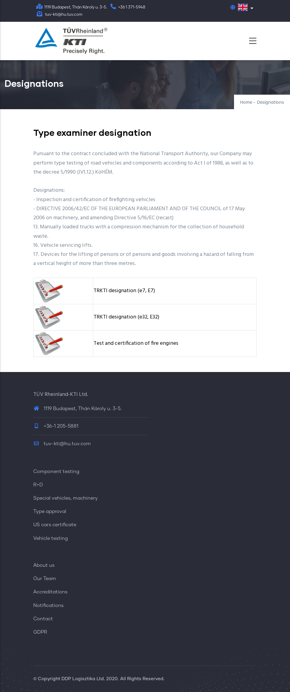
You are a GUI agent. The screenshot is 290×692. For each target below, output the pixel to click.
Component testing (56, 471)
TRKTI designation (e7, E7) (124, 290)
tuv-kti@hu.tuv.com (62, 443)
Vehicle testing (50, 538)
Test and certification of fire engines (136, 343)
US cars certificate (54, 524)
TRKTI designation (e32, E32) (126, 317)
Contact (43, 618)
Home (246, 102)
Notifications (48, 605)
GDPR (40, 632)
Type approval (49, 511)
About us (43, 565)
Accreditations (50, 591)
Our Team (44, 578)
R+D (38, 484)
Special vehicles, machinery (65, 498)
